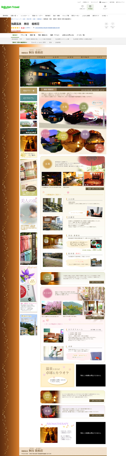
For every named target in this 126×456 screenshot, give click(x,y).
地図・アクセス (54, 35)
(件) (28, 27)
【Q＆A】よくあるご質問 (38, 42)
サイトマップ (94, 2)
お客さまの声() (68, 35)
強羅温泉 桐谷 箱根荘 (25, 23)
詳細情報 (58, 42)
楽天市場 (112, 2)
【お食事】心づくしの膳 (62, 39)
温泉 (50, 42)
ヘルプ (79, 2)
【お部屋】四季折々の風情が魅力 (82, 39)
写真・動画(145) (42, 35)
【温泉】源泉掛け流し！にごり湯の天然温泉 (38, 39)
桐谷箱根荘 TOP (17, 39)
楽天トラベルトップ (16, 19)
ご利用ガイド (85, 2)
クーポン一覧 (80, 35)
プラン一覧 (24, 35)
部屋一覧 (32, 35)
